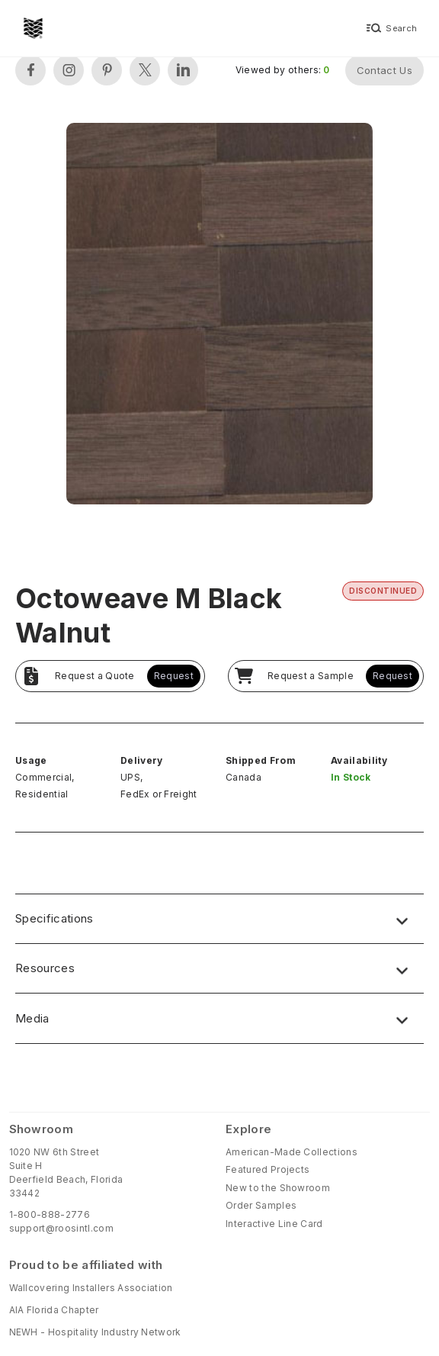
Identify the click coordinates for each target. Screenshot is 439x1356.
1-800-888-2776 (49, 1214)
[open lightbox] (219, 315)
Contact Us (384, 70)
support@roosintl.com (61, 1228)
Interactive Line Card (274, 1223)
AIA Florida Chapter (54, 1310)
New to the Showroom (278, 1187)
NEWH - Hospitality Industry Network (95, 1332)
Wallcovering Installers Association (91, 1287)
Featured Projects (267, 1169)
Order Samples (261, 1205)
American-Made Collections (291, 1152)
